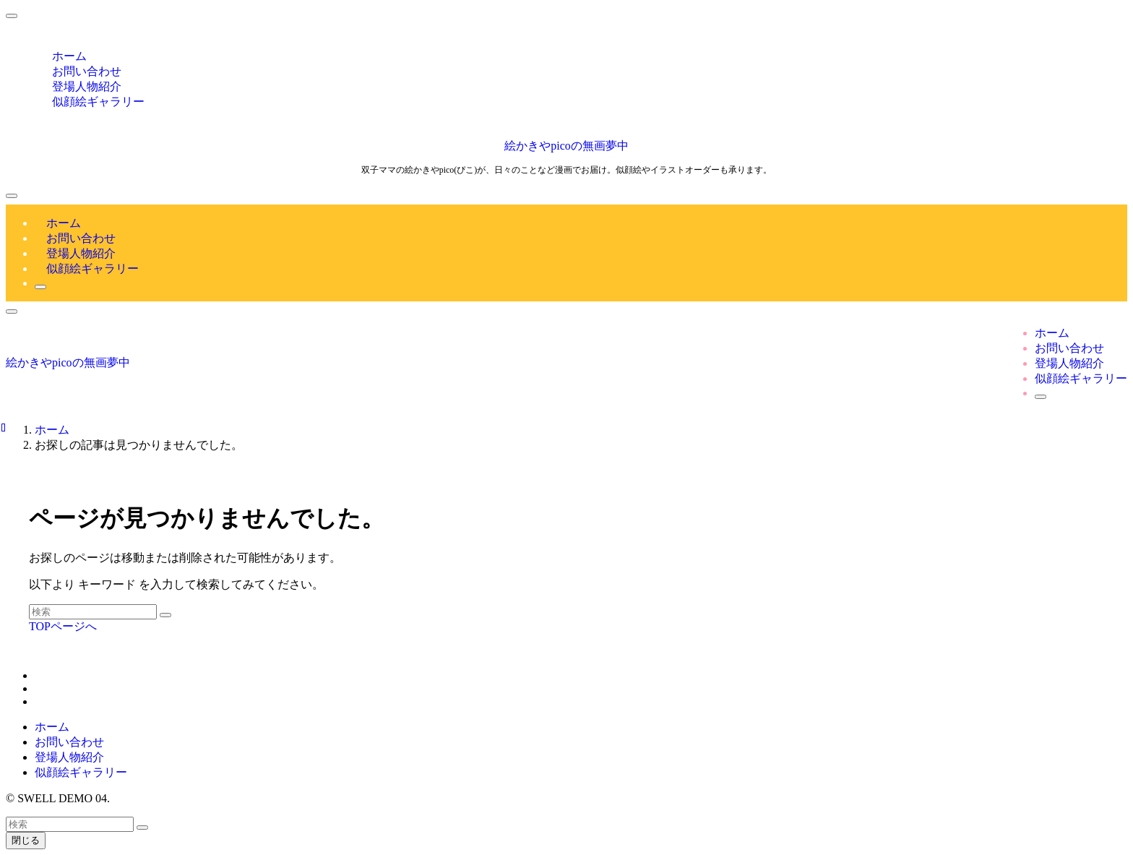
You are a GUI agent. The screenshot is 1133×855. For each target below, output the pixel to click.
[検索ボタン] (40, 287)
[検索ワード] (93, 611)
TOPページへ (63, 626)
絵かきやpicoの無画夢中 (566, 145)
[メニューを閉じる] (11, 16)
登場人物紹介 (69, 757)
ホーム (52, 727)
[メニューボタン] (11, 196)
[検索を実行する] (165, 615)
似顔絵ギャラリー (98, 101)
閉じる (26, 840)
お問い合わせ (69, 742)
